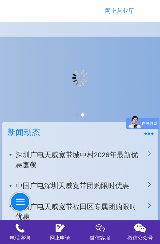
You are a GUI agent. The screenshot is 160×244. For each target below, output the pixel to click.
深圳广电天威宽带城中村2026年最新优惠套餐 (77, 160)
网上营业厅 (119, 11)
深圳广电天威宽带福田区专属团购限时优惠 (76, 212)
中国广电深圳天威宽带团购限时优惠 (72, 185)
